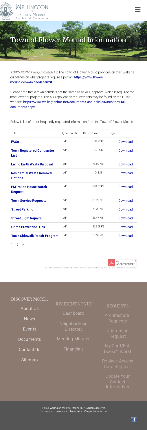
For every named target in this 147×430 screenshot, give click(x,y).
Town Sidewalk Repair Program (34, 235)
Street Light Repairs (26, 217)
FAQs (15, 141)
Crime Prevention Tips (28, 226)
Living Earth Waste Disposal (32, 163)
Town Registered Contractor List (32, 152)
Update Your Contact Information (117, 387)
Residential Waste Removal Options (31, 174)
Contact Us (29, 354)
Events (29, 333)
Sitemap (29, 364)
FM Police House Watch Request (29, 188)
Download (125, 141)
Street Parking (22, 209)
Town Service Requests (28, 200)
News (29, 323)
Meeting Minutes (73, 344)
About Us (30, 313)
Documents (29, 344)
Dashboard (73, 319)
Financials (74, 355)
